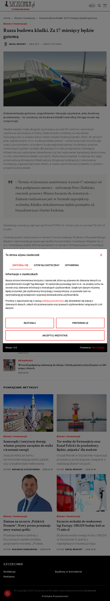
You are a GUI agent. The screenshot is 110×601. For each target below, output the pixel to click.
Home (6, 18)
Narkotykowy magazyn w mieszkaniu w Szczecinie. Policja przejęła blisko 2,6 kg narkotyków (61, 326)
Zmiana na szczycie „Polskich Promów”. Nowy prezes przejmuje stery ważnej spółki (27, 525)
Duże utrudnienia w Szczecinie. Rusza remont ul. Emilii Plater (52, 308)
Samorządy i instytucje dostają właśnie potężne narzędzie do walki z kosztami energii (28, 445)
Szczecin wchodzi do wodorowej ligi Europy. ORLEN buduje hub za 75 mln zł (81, 525)
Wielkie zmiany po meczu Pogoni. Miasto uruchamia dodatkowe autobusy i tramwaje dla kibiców (59, 346)
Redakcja (9, 571)
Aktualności (25, 303)
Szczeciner (90, 590)
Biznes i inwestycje (25, 18)
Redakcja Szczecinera (26, 469)
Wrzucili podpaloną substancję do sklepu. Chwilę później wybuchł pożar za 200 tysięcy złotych (62, 366)
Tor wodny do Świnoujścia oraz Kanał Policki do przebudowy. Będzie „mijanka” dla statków (78, 445)
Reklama (9, 576)
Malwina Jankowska (24, 549)
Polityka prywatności (55, 596)
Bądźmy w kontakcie (68, 571)
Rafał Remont (17, 44)
